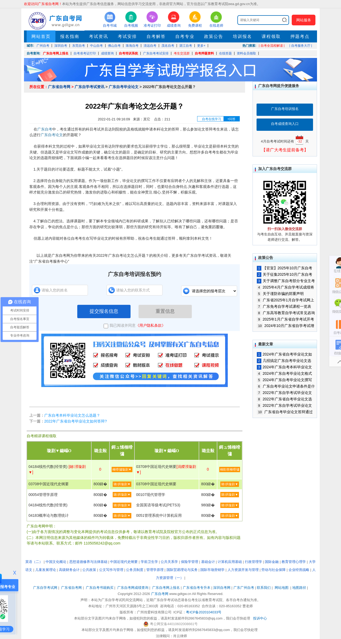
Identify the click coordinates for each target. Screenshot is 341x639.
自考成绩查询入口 (285, 124)
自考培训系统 (128, 53)
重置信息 (165, 311)
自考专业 (184, 36)
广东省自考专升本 (196, 588)
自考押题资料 (204, 53)
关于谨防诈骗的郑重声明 (280, 293)
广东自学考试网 (45, 588)
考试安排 (127, 36)
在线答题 (225, 53)
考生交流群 (182, 53)
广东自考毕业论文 (124, 87)
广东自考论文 (51, 135)
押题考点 (300, 36)
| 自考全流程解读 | (272, 46)
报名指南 (69, 36)
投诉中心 (260, 618)
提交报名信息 (104, 311)
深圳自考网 (221, 588)
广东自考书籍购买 (99, 588)
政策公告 (213, 36)
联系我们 (264, 588)
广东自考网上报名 (55, 53)
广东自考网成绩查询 (132, 588)
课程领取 (271, 36)
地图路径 (299, 588)
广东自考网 (159, 594)
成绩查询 (107, 53)
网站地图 (282, 588)
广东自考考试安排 (156, 53)
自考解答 (156, 36)
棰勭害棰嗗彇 (229, 469)
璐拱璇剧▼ (122, 484)
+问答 (231, 119)
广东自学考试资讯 (89, 87)
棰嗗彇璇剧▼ (122, 469)
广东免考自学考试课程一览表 (284, 306)
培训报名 (242, 36)
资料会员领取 (246, 53)
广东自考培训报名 (285, 109)
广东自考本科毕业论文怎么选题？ (72, 415)
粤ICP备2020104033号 (203, 612)
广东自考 (44, 129)
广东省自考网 (59, 87)
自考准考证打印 (85, 53)
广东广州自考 (243, 588)
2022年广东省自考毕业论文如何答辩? (75, 421)
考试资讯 (98, 36)
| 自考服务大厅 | (300, 46)
